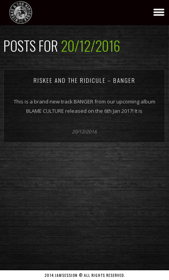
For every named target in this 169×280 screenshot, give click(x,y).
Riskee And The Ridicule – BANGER (84, 80)
